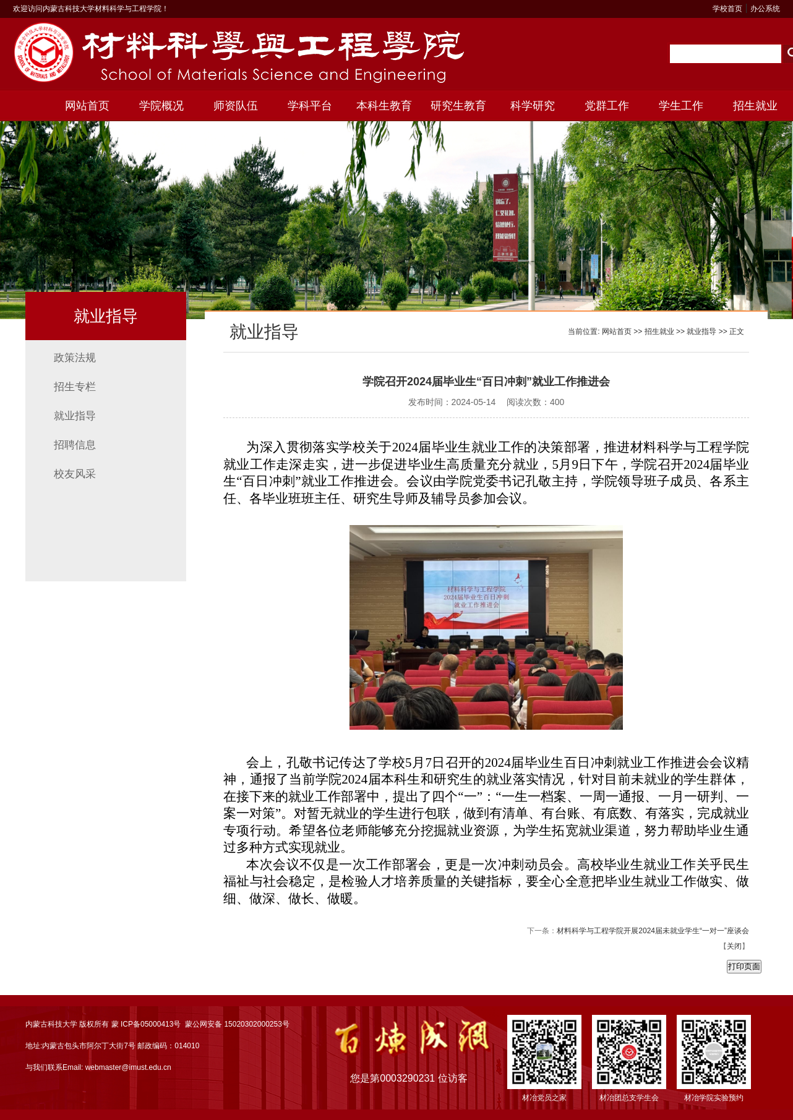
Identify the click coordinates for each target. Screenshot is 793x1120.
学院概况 (161, 106)
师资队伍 (235, 106)
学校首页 (727, 8)
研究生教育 (458, 106)
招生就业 (755, 106)
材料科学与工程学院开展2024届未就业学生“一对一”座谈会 (653, 930)
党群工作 (607, 106)
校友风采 (75, 474)
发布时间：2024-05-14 (452, 402)
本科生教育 (384, 106)
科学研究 (532, 106)
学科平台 (310, 106)
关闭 (734, 946)
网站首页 (87, 106)
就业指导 (75, 416)
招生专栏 (75, 387)
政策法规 (75, 358)
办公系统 (765, 8)
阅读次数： (535, 402)
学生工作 (681, 106)
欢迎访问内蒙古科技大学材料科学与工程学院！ (91, 8)
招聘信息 (75, 445)
